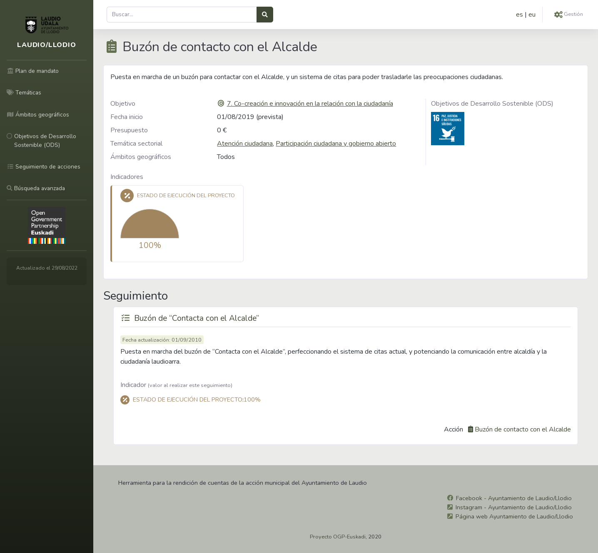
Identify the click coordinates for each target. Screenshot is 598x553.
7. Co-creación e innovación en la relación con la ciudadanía (310, 103)
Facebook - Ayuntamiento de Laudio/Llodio (514, 498)
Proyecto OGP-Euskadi (338, 537)
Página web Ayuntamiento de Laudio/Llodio (514, 516)
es (519, 14)
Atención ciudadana (245, 143)
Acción (453, 429)
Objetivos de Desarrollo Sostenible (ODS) (492, 103)
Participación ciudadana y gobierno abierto (336, 143)
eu (532, 14)
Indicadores (126, 176)
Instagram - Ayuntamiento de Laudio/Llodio (514, 507)
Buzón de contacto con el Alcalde (523, 429)
